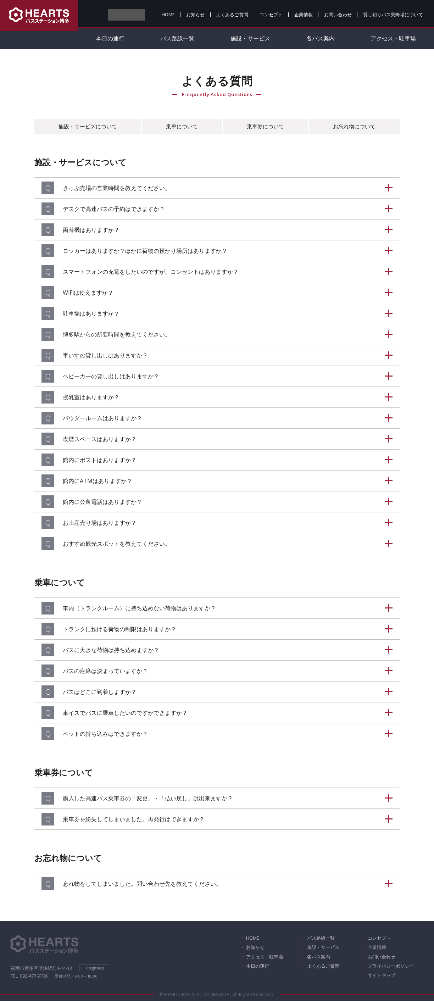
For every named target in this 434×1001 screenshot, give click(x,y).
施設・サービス (250, 38)
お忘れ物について (354, 126)
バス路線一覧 (177, 38)
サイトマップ (381, 975)
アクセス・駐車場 (393, 38)
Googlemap (95, 968)
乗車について (182, 126)
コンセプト (271, 14)
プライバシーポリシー (391, 966)
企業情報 (303, 14)
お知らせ (195, 14)
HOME (168, 14)
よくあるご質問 (232, 14)
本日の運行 (110, 38)
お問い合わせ (338, 14)
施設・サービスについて (88, 126)
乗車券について (265, 126)
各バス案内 (320, 38)
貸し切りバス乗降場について (393, 14)
